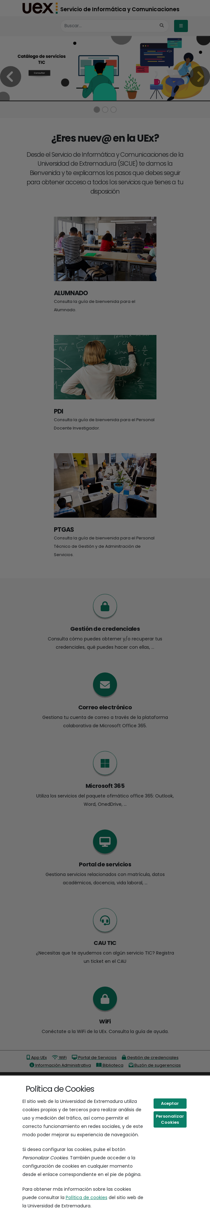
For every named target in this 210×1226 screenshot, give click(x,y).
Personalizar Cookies (170, 1119)
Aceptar (170, 1103)
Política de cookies (86, 1197)
